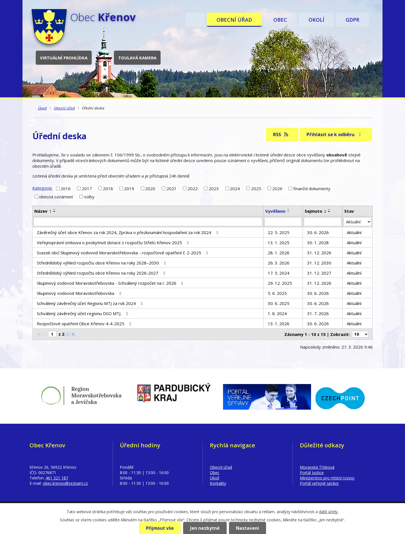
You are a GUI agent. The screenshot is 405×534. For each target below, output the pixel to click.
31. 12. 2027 (319, 273)
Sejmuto (315, 211)
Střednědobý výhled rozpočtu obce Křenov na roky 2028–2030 (102, 263)
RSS (281, 134)
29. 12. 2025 (280, 283)
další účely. (328, 511)
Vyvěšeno (275, 211)
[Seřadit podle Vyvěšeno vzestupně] (288, 209)
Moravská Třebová (317, 467)
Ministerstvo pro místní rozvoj (327, 478)
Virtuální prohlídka (63, 57)
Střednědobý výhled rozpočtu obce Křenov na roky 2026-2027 (102, 273)
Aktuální (354, 232)
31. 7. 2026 (318, 313)
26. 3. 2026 (278, 263)
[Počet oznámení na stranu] (360, 334)
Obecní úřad (234, 19)
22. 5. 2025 (278, 232)
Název (42, 211)
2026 (277, 188)
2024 (235, 188)
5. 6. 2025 (277, 293)
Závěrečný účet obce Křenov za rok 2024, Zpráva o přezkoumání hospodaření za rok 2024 (128, 232)
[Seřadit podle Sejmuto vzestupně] (329, 209)
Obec (280, 19)
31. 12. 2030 (319, 263)
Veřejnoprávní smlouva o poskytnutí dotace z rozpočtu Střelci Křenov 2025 (113, 242)
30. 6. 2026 (318, 232)
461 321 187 (57, 478)
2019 (129, 188)
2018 (108, 188)
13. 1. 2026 (278, 323)
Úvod (195, 20)
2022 (193, 188)
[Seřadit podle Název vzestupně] (54, 209)
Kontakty (218, 483)
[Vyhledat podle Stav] (357, 221)
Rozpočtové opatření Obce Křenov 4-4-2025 (85, 323)
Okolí (316, 19)
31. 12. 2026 (319, 252)
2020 (150, 188)
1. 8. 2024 (277, 313)
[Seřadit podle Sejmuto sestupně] (329, 211)
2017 (87, 188)
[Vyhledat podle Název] (147, 221)
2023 (214, 188)
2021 (171, 188)
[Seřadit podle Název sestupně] (54, 211)
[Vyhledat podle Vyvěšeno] (283, 221)
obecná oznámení (56, 196)
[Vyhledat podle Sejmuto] (322, 221)
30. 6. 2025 (278, 303)
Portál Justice (312, 472)
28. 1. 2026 (278, 252)
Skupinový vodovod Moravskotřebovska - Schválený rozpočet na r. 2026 (111, 283)
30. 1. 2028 (318, 242)
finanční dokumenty (311, 188)
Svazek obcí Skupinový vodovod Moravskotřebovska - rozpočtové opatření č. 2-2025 (123, 252)
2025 (256, 188)
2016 (65, 188)
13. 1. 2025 (278, 242)
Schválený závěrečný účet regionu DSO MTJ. (83, 313)
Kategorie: (42, 188)
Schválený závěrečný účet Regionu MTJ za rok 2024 (90, 303)
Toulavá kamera (137, 57)
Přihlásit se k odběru (335, 134)
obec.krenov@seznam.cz (65, 483)
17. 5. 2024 (278, 273)
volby (89, 196)
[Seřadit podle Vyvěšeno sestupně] (288, 211)
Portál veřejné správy (319, 483)
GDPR (352, 19)
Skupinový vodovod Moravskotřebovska (80, 293)
